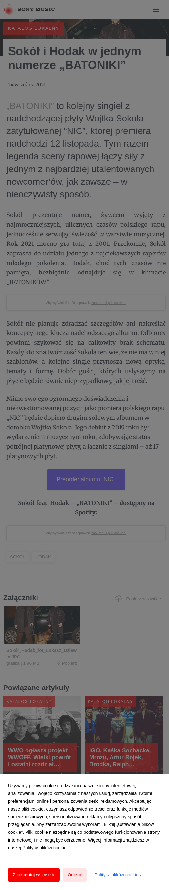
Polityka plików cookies (117, 874)
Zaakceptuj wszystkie (34, 874)
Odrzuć (75, 874)
